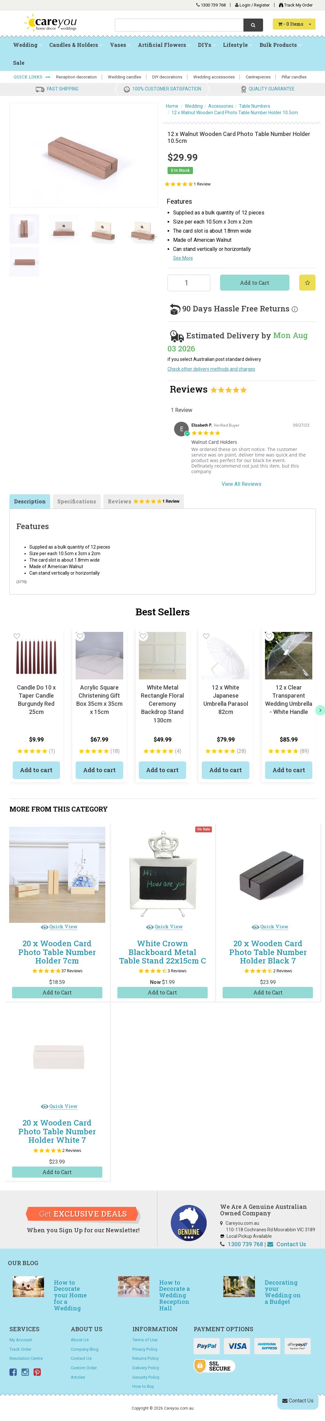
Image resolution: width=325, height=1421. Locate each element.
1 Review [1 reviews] (202, 184)
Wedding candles (124, 77)
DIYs (207, 44)
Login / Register (255, 5)
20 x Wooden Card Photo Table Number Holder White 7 (57, 1131)
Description (30, 501)
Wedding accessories (214, 77)
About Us (80, 1339)
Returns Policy (145, 1358)
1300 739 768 (213, 5)
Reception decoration (76, 77)
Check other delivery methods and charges (211, 369)
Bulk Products (280, 44)
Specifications (76, 501)
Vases (120, 44)
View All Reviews (241, 484)
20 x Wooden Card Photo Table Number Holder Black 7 (268, 952)
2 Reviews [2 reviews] (282, 971)
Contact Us (286, 1244)
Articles (78, 1377)
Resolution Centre (26, 1358)
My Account (20, 1339)
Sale (18, 62)
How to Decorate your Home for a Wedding (70, 1295)
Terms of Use (144, 1339)
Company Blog (84, 1349)
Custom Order (84, 1367)
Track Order (20, 1349)
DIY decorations (167, 77)
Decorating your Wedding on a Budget (283, 1291)
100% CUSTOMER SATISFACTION (166, 88)
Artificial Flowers (164, 44)
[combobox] (179, 25)
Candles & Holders (76, 44)
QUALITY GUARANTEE (272, 88)
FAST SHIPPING (63, 88)
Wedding (27, 44)
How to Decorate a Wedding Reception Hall (174, 1295)
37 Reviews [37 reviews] (71, 971)
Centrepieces (258, 77)
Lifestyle (237, 44)
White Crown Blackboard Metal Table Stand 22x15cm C (162, 952)
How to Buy (143, 1386)
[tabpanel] (242, 450)
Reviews (143, 503)
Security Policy (145, 1377)
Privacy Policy (144, 1349)
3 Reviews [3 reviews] (177, 971)
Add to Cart (254, 282)
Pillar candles (294, 77)
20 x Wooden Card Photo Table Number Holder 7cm (57, 952)
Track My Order (294, 5)
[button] (17, 636)
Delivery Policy (145, 1367)
